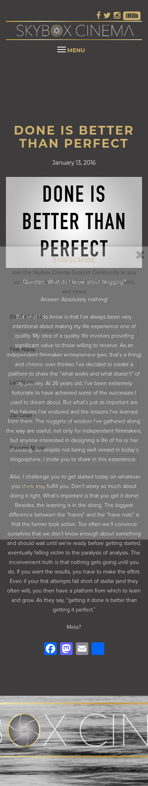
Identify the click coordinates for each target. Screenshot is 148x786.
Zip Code (21, 411)
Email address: (27, 312)
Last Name (23, 378)
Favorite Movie (28, 443)
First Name (23, 345)
